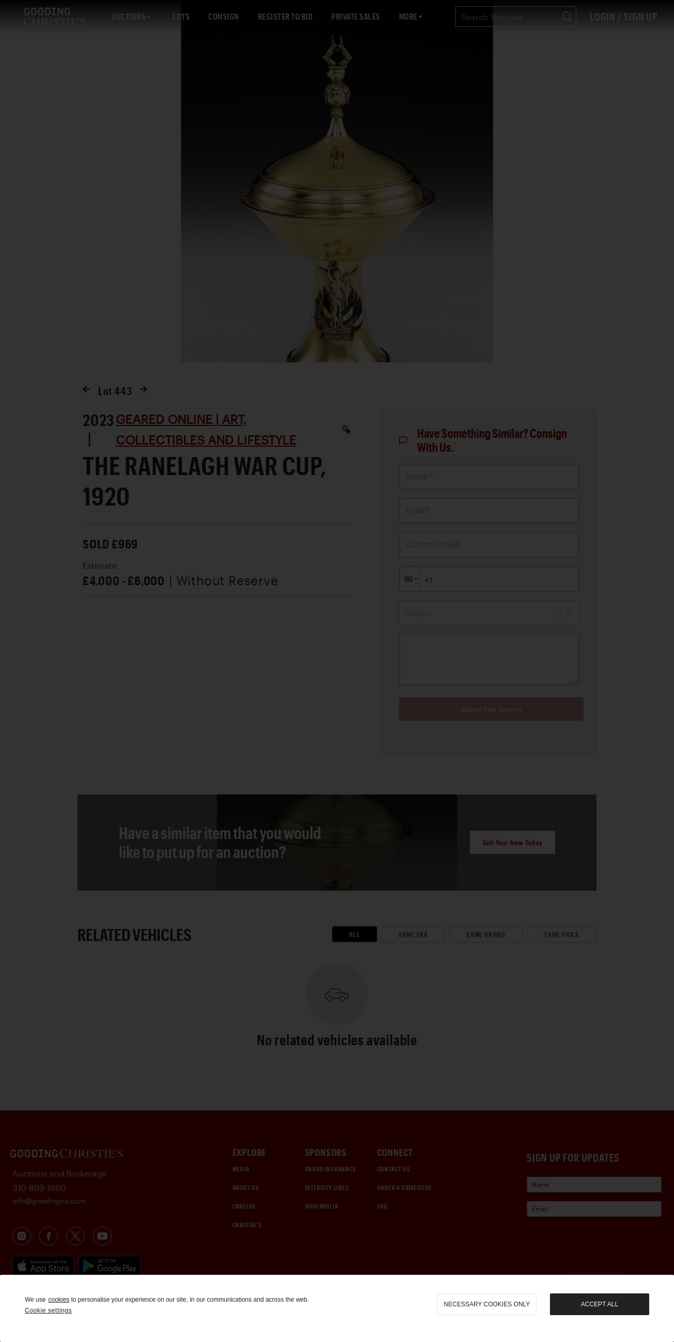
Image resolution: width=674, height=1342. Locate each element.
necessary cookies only (487, 1304)
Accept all (599, 1304)
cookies (58, 1299)
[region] (337, 1308)
